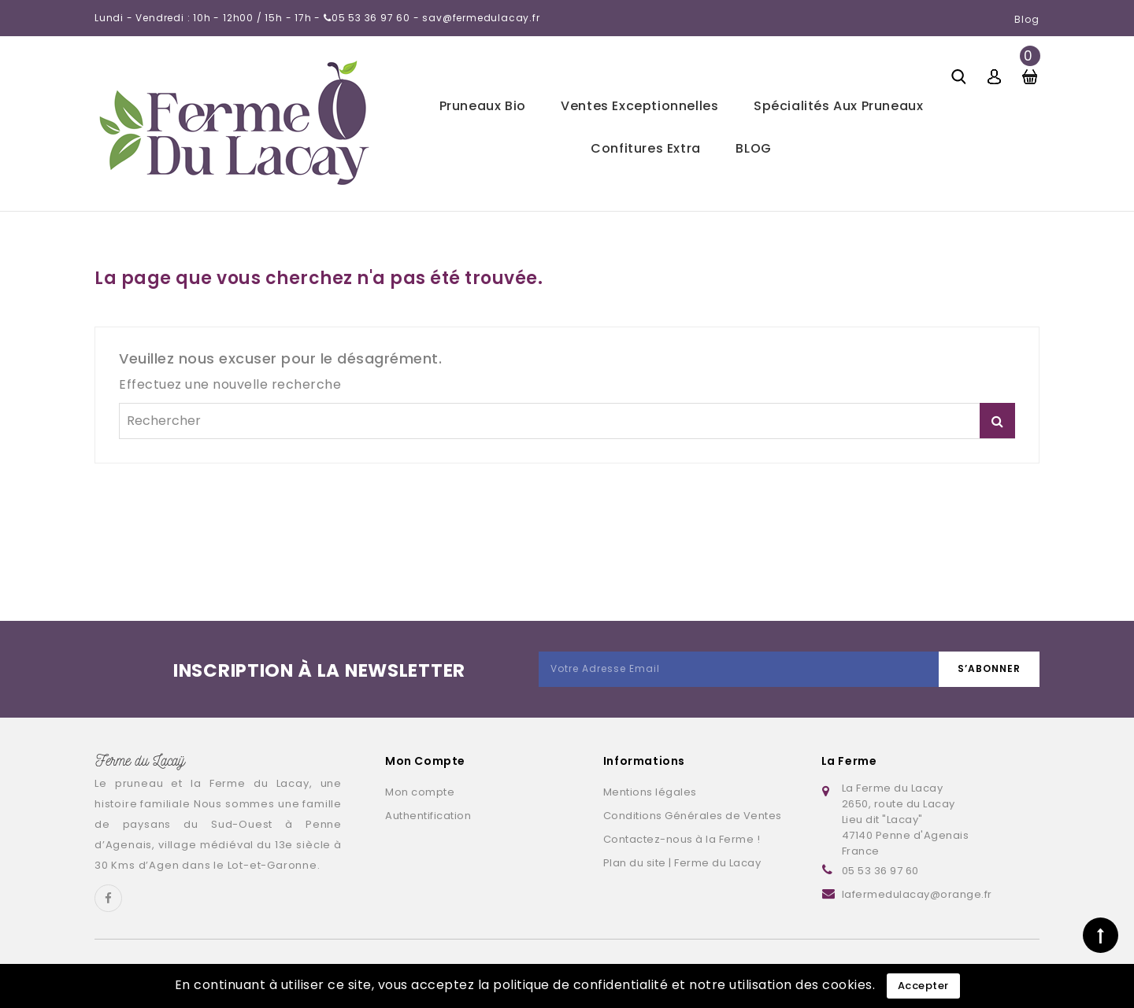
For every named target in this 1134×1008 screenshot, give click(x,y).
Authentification (428, 815)
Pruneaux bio (482, 106)
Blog (1027, 19)
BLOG (753, 148)
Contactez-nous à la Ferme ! (682, 839)
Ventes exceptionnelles (639, 106)
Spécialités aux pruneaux (838, 106)
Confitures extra (646, 148)
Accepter (923, 985)
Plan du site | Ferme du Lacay (682, 862)
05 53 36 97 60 (880, 870)
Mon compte (419, 792)
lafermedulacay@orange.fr (917, 894)
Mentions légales (650, 792)
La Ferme (849, 761)
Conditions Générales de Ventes (692, 815)
